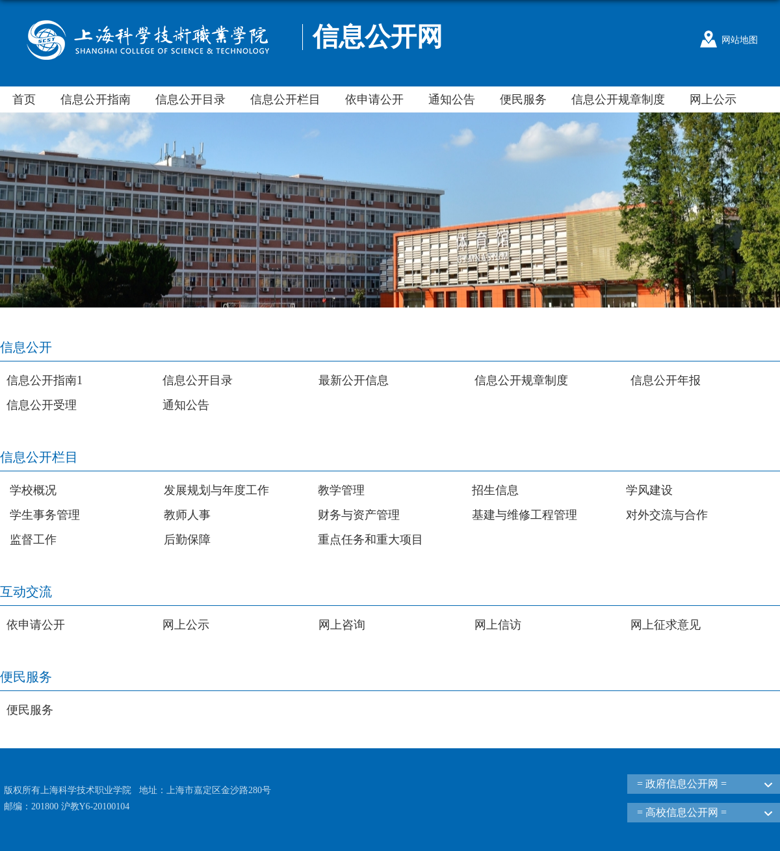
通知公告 (451, 99)
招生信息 (495, 490)
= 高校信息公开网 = (682, 812)
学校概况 (33, 490)
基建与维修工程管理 (524, 514)
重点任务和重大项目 (370, 539)
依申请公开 (374, 99)
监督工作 (33, 539)
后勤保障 (187, 539)
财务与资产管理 (359, 514)
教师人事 (187, 514)
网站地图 (740, 40)
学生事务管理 (45, 514)
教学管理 (341, 490)
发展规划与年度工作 (216, 490)
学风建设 (649, 490)
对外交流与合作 (667, 514)
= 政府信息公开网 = (682, 783)
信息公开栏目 (285, 99)
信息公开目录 (190, 99)
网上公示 (713, 99)
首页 (24, 99)
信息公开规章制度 (618, 99)
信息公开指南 (95, 99)
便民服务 (523, 99)
